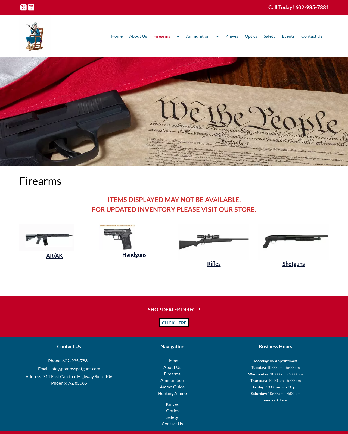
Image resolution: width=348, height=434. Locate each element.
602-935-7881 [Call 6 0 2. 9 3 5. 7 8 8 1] (76, 360)
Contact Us (311, 36)
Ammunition (198, 36)
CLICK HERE (174, 322)
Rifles (214, 263)
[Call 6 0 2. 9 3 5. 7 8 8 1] (312, 7)
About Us (138, 36)
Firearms (162, 36)
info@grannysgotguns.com (75, 368)
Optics (251, 36)
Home (117, 36)
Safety (269, 36)
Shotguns (293, 263)
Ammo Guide (172, 386)
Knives (231, 36)
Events (288, 36)
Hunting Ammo (172, 393)
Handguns (134, 254)
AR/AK (54, 255)
